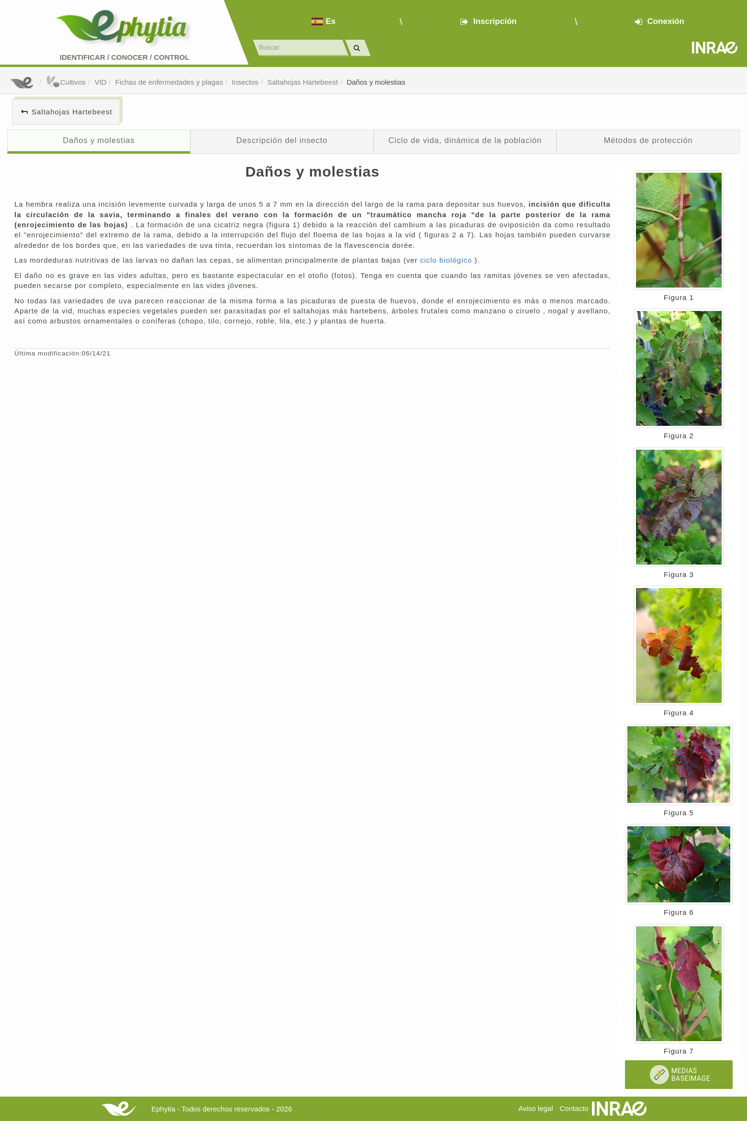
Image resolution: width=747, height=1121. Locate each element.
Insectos (245, 82)
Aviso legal (535, 1108)
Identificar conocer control (125, 57)
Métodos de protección (648, 140)
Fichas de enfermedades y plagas (169, 82)
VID (100, 82)
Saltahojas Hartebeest (302, 82)
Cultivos (66, 82)
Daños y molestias (375, 82)
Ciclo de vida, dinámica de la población (465, 140)
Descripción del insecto (282, 140)
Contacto (574, 1108)
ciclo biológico (447, 260)
